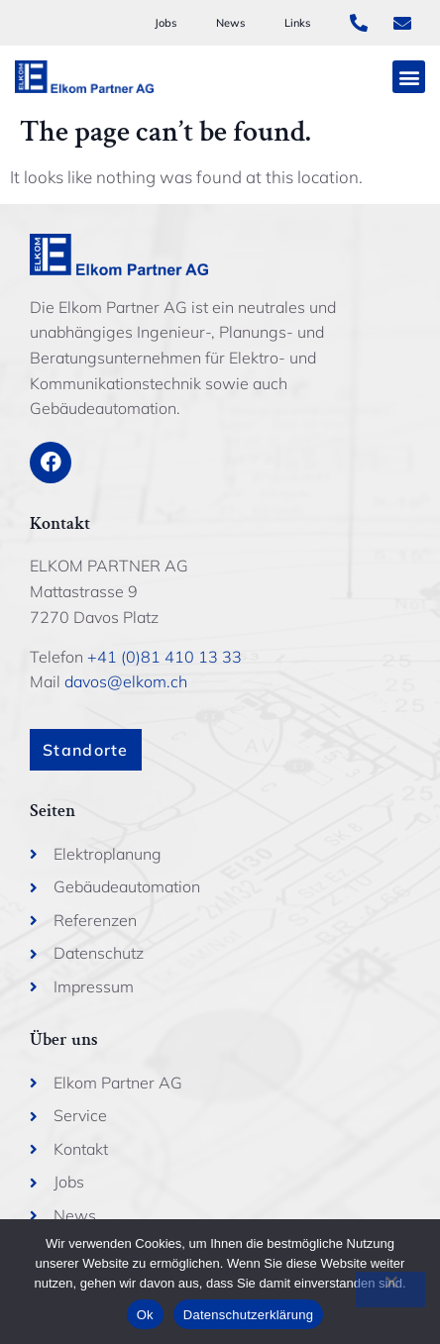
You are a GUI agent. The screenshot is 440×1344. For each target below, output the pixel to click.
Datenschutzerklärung (248, 1314)
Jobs (165, 23)
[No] (390, 1289)
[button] (408, 76)
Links (297, 23)
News (230, 23)
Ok (145, 1314)
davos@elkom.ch (125, 681)
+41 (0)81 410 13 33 (164, 657)
